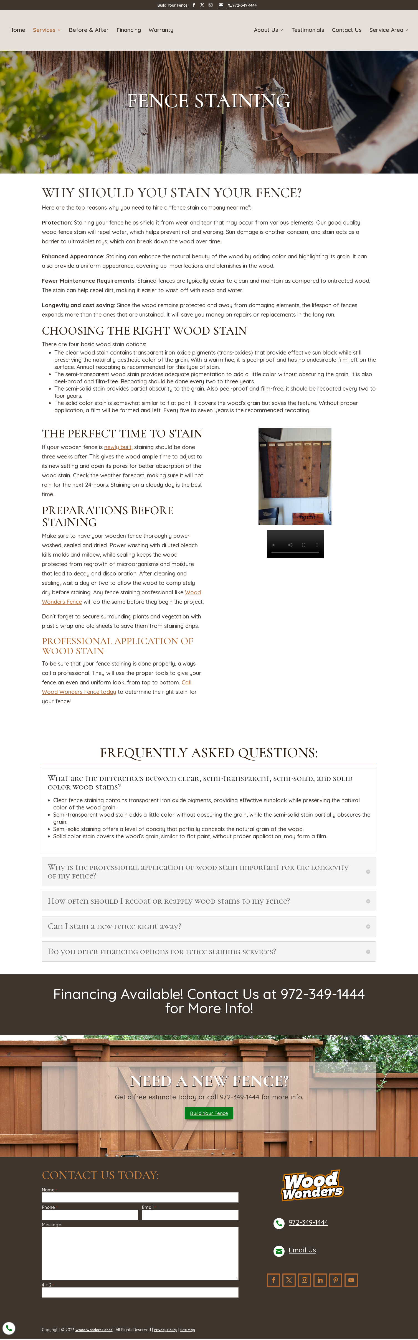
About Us (265, 30)
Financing (130, 30)
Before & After (90, 30)
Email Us (302, 1251)
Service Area (385, 30)
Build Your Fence (173, 5)
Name (49, 1191)
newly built (117, 447)
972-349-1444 (308, 1224)
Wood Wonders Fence (96, 1331)
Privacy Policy (172, 1331)
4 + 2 (48, 1286)
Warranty (162, 30)
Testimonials (306, 30)
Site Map (197, 1331)
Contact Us (346, 30)
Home (18, 30)
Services (45, 30)
